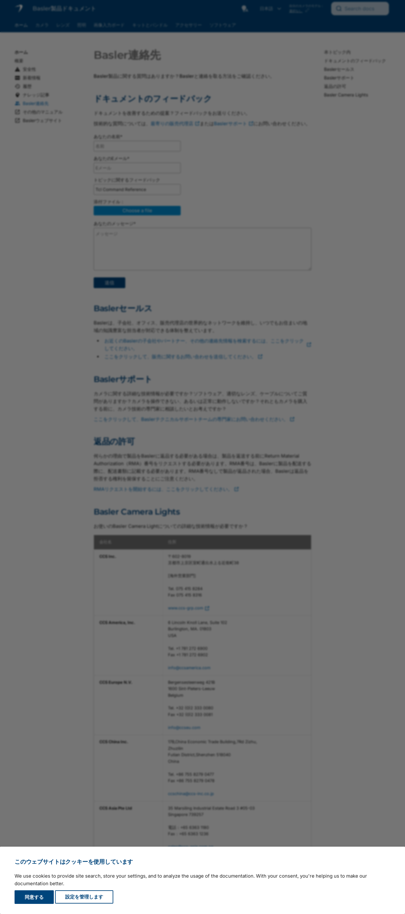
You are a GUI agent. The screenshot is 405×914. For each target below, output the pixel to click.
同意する (34, 897)
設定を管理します (84, 897)
